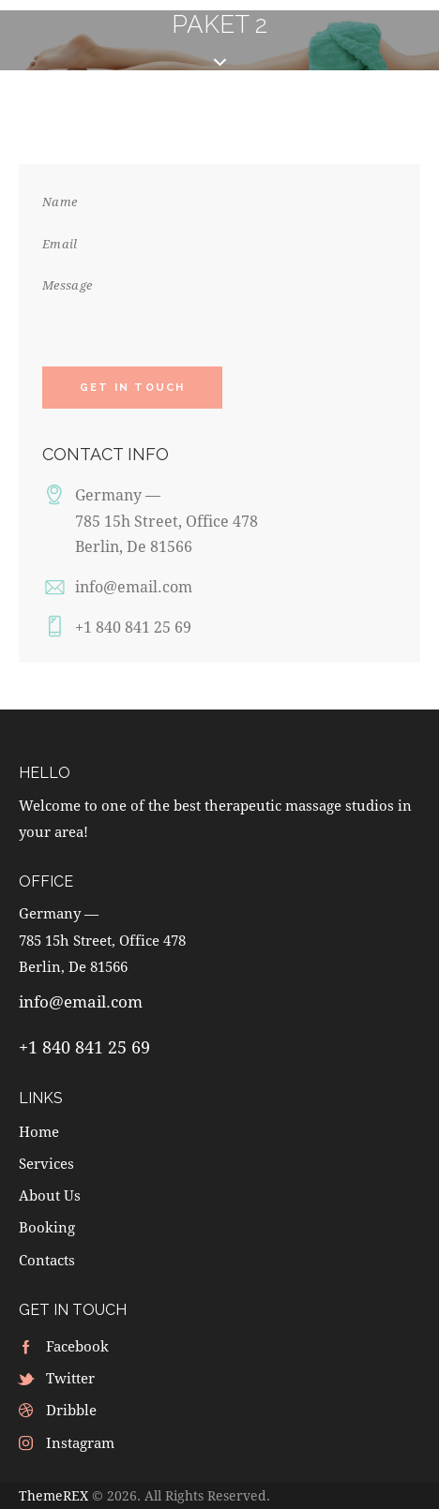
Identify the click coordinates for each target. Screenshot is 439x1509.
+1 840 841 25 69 (133, 626)
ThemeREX (53, 1495)
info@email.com (133, 586)
